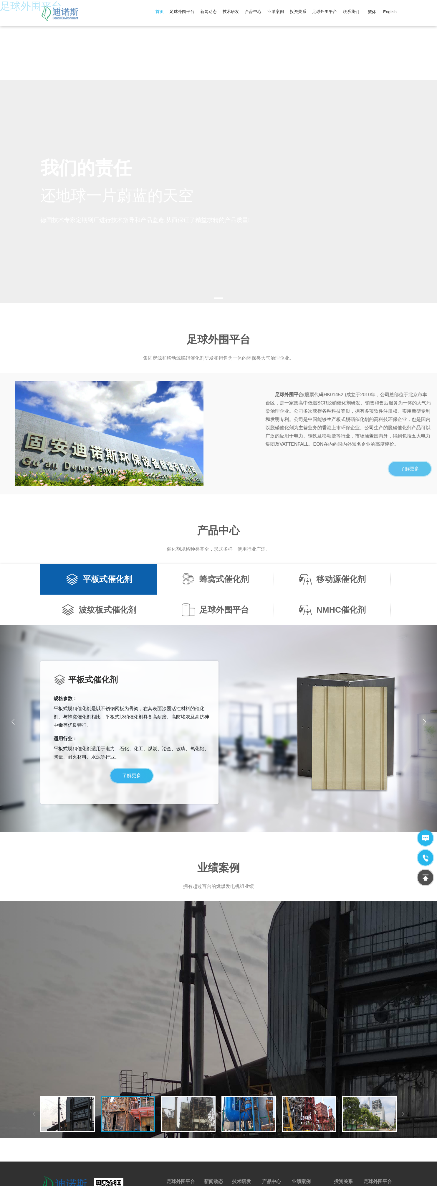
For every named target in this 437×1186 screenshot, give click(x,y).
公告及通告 (344, 1130)
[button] (424, 656)
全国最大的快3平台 (17, 1182)
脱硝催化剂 (272, 1130)
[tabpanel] (218, 126)
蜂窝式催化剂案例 (308, 1130)
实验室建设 (242, 1139)
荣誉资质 (175, 1139)
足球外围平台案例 (308, 1149)
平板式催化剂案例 (308, 1139)
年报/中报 (343, 1139)
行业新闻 (212, 1130)
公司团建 (372, 1130)
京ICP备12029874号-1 (208, 1172)
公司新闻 (212, 1139)
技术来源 (240, 1130)
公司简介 (175, 1130)
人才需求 (372, 1139)
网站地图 (241, 1172)
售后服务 (270, 1139)
